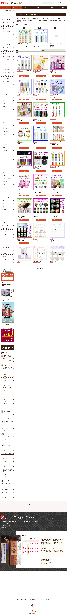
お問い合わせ (61, 7)
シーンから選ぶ (16, 7)
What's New (39, 7)
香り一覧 (5, 7)
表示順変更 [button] (43, 50)
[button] (16, 37)
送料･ (50, 7)
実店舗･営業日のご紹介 (28, 7)
